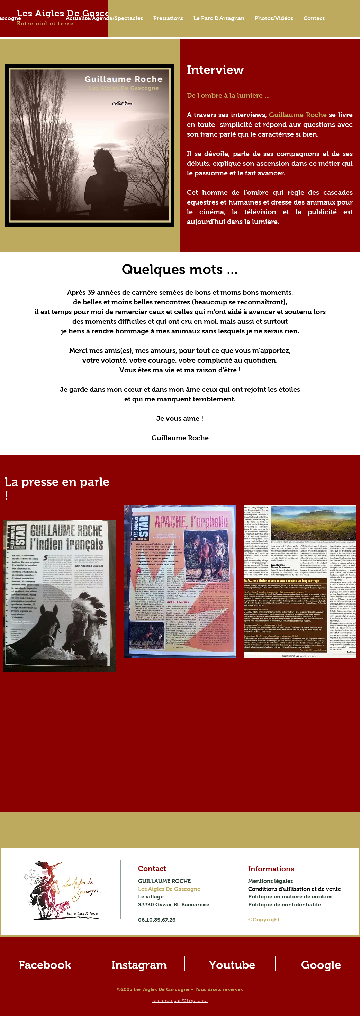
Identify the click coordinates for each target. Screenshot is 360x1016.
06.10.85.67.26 (157, 920)
